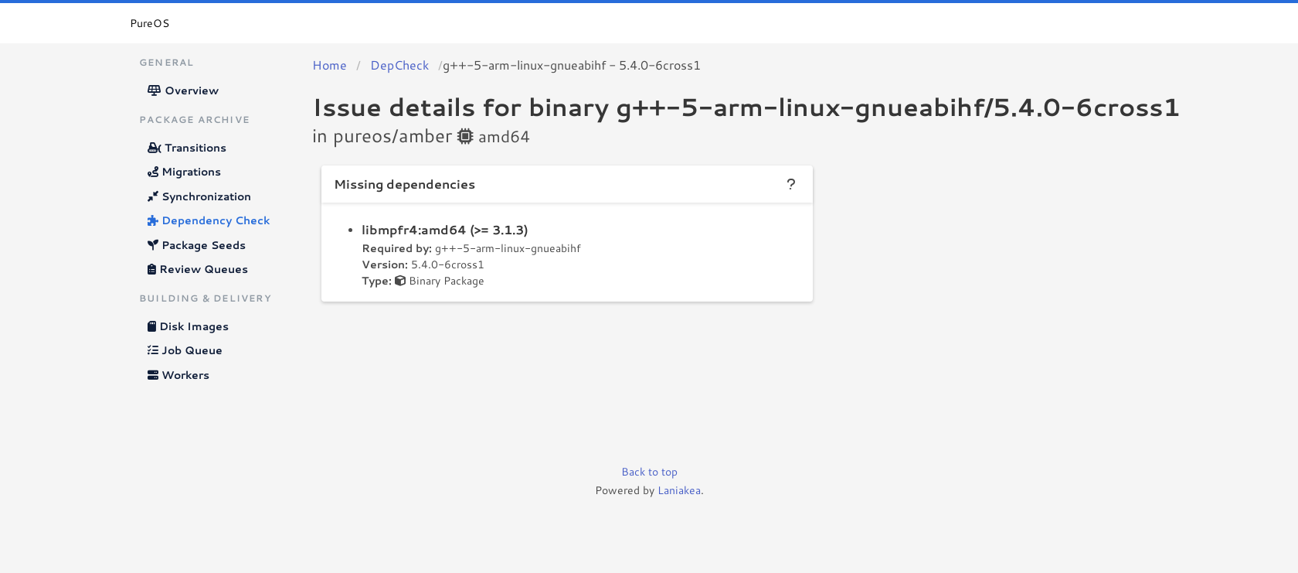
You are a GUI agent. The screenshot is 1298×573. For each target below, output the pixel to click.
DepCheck (399, 64)
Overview (183, 90)
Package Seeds (197, 245)
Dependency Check (209, 220)
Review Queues (198, 269)
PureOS (149, 23)
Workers (178, 375)
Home (329, 64)
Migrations (184, 171)
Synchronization (199, 196)
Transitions (187, 147)
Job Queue (185, 350)
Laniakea (679, 490)
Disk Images (188, 326)
